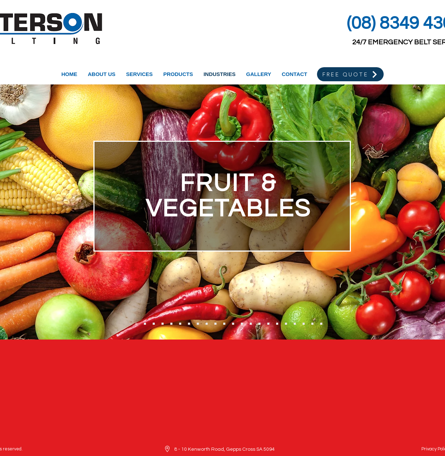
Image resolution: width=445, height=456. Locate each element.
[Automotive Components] (321, 324)
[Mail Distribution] (259, 324)
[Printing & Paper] (251, 324)
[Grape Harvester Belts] (154, 324)
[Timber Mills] (198, 324)
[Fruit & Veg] (136, 324)
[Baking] (171, 324)
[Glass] (286, 324)
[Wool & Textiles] (189, 324)
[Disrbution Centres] (312, 324)
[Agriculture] (233, 324)
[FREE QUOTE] (350, 74)
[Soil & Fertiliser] (242, 324)
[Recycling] (304, 324)
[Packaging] (268, 324)
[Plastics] (295, 324)
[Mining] (207, 324)
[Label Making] (277, 324)
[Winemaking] (145, 324)
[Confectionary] (180, 324)
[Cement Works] (224, 324)
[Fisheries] (162, 324)
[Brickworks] (215, 324)
